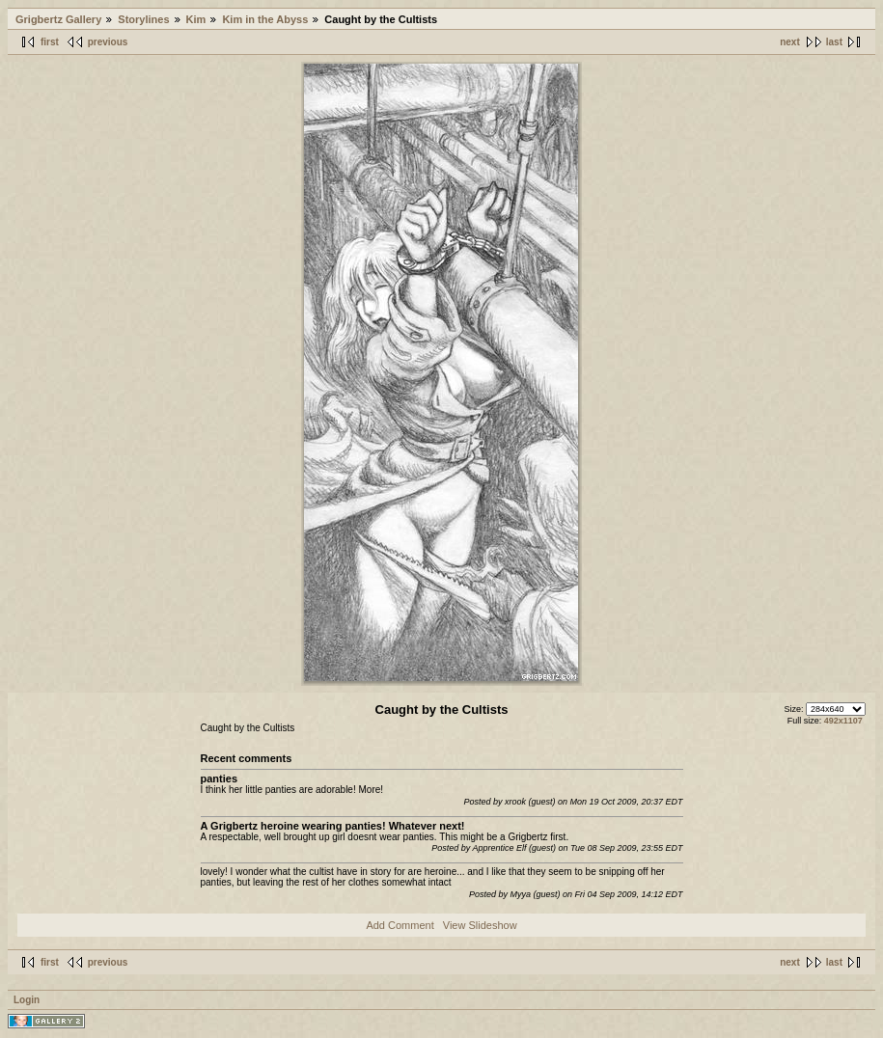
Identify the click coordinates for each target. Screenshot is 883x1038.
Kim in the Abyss (265, 19)
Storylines (143, 19)
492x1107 (843, 720)
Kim (196, 19)
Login (27, 1000)
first (50, 42)
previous (108, 42)
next (790, 42)
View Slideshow (480, 925)
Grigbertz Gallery (58, 19)
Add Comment (399, 925)
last (834, 42)
